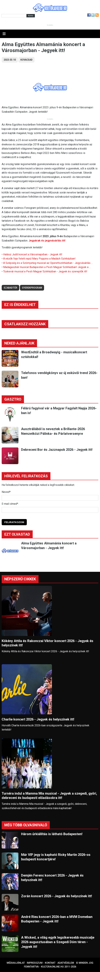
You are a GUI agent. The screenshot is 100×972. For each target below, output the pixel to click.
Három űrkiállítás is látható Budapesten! (51, 834)
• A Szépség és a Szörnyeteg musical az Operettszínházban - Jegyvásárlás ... (47, 263)
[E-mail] (50, 510)
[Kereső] (13, 15)
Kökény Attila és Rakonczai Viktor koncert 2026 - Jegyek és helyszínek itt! (47, 643)
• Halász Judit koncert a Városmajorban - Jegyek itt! (32, 254)
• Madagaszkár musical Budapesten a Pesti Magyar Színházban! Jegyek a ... (46, 267)
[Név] (50, 498)
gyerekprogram (32, 287)
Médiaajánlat (16, 962)
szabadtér (10, 287)
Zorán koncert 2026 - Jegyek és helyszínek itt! (56, 896)
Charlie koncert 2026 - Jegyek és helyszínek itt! (38, 719)
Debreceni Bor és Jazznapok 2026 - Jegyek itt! (56, 450)
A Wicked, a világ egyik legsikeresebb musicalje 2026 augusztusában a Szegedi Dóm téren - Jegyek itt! (57, 942)
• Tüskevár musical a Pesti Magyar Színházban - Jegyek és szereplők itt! (44, 271)
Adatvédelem (65, 962)
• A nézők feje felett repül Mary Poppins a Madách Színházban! (39, 258)
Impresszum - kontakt (41, 962)
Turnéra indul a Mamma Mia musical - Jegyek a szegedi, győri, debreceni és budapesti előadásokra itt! (49, 795)
